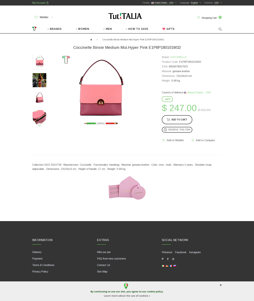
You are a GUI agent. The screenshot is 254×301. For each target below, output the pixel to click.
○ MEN (107, 28)
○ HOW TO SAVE (137, 28)
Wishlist (43, 17)
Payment (37, 258)
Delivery (36, 252)
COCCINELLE (178, 57)
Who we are (104, 252)
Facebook (180, 252)
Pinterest (167, 252)
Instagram (195, 252)
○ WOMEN (82, 28)
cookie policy (155, 291)
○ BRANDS (54, 28)
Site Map (102, 271)
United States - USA (197, 92)
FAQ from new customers (111, 258)
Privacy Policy (40, 271)
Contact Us (103, 265)
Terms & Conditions (43, 265)
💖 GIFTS (168, 28)
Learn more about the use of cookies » (127, 295)
